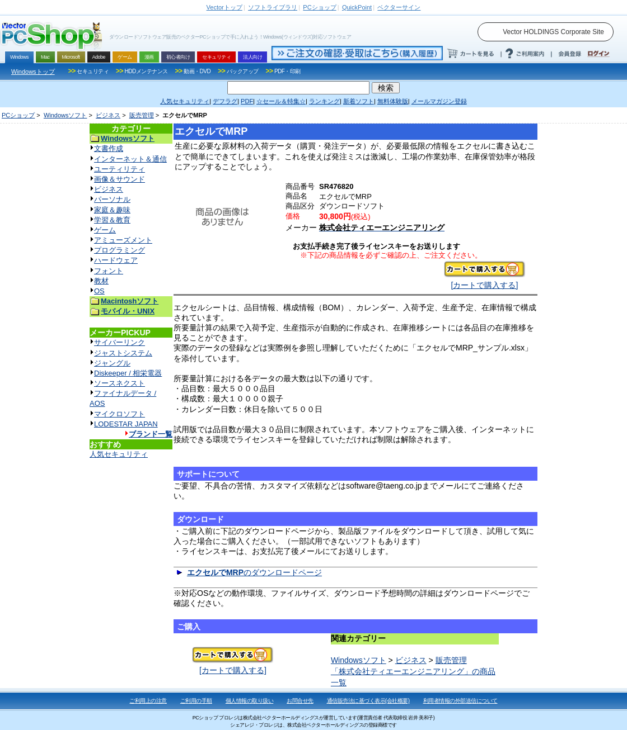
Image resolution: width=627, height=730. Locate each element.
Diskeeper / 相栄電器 (128, 373)
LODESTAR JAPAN (126, 424)
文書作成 (108, 148)
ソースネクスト (119, 383)
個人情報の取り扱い (250, 701)
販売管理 (141, 115)
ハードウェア (116, 260)
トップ (224, 7)
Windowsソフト (65, 115)
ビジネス (108, 115)
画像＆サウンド (119, 179)
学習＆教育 (112, 220)
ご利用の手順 (196, 701)
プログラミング (119, 250)
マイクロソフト (119, 414)
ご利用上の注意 (148, 701)
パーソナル (112, 199)
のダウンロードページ (254, 572)
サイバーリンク (119, 342)
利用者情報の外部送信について (460, 701)
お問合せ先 (300, 701)
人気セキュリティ (119, 454)
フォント (108, 271)
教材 (101, 281)
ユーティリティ (119, 169)
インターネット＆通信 (130, 159)
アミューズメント (123, 240)
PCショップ (18, 115)
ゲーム (105, 230)
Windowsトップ (33, 71)
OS (99, 291)
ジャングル (112, 363)
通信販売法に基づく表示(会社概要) (368, 701)
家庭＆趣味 (112, 210)
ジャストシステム (123, 353)
